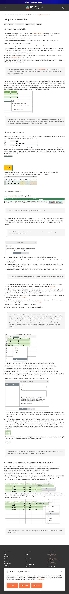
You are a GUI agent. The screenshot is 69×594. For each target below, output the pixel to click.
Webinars (28, 566)
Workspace (7, 559)
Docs (11, 15)
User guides (18, 15)
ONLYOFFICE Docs (8, 24)
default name (42, 70)
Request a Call (51, 566)
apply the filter (16, 57)
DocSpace (6, 556)
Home (5, 15)
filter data (38, 24)
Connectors (7, 561)
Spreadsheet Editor (29, 15)
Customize (24, 585)
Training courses (30, 564)
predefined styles (30, 24)
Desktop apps (7, 563)
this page (52, 286)
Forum (27, 562)
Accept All (36, 585)
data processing (20, 24)
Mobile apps (7, 566)
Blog (27, 554)
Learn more (40, 579)
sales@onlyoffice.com (53, 556)
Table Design (13, 196)
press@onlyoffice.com (53, 564)
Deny (12, 585)
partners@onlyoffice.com (54, 560)
